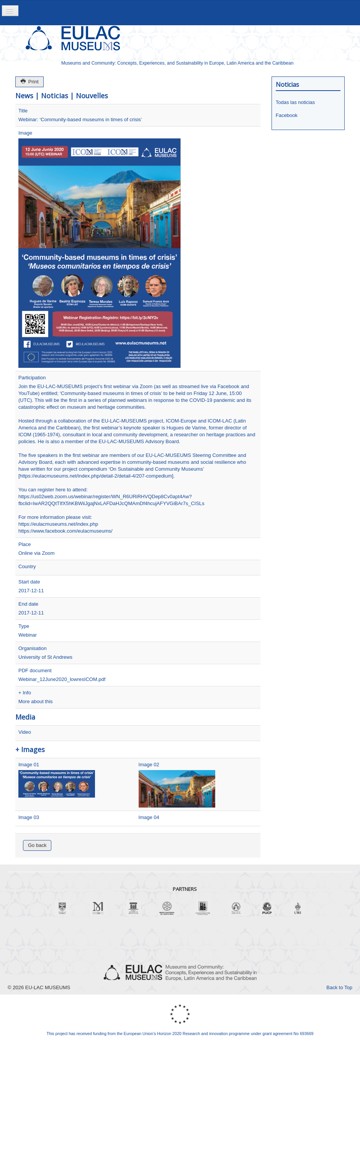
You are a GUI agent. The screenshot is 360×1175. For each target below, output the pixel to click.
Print (29, 82)
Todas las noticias (295, 102)
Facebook (287, 115)
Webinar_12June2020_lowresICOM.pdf (61, 679)
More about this (35, 701)
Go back (37, 845)
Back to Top (339, 987)
